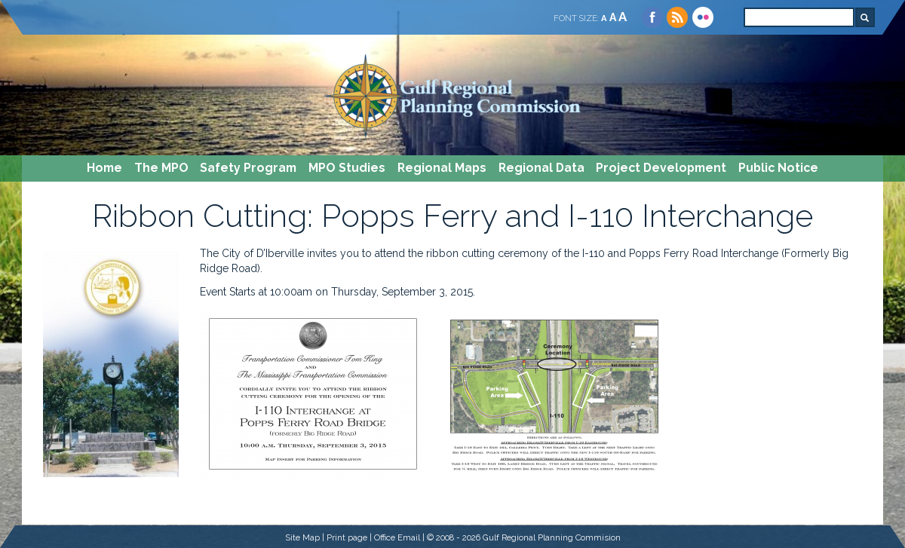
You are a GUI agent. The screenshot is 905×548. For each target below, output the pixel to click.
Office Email (397, 537)
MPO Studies (346, 168)
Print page (347, 537)
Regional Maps (441, 168)
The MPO (161, 168)
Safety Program (248, 168)
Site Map (302, 537)
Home (104, 168)
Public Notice (778, 168)
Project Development (661, 168)
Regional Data (541, 168)
